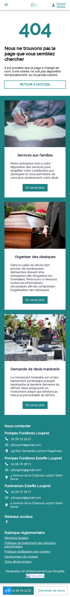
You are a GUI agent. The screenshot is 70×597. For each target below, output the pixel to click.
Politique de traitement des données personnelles (30, 544)
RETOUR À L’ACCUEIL (35, 84)
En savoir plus (36, 188)
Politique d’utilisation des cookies (27, 551)
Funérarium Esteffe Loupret (27, 486)
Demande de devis (51, 590)
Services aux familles (35, 155)
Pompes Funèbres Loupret (26, 433)
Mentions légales (16, 538)
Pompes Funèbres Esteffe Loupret (33, 458)
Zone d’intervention (17, 562)
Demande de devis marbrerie (35, 369)
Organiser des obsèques (35, 257)
